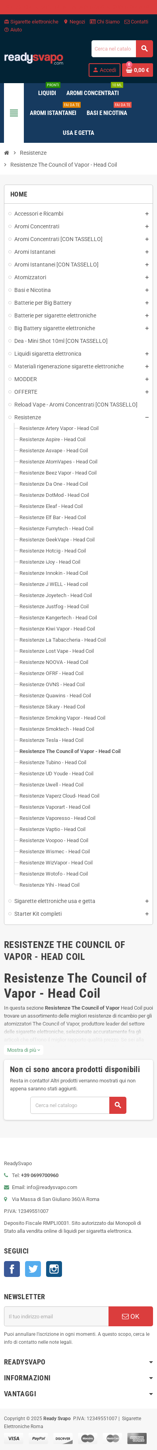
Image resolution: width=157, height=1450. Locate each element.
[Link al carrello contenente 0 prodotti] (137, 70)
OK (131, 1316)
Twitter (33, 1269)
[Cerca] (122, 48)
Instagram (54, 1269)
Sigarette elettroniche (31, 22)
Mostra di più (23, 1050)
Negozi (74, 22)
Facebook (12, 1269)
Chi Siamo (105, 22)
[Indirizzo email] (56, 1316)
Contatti (136, 22)
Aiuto (13, 30)
